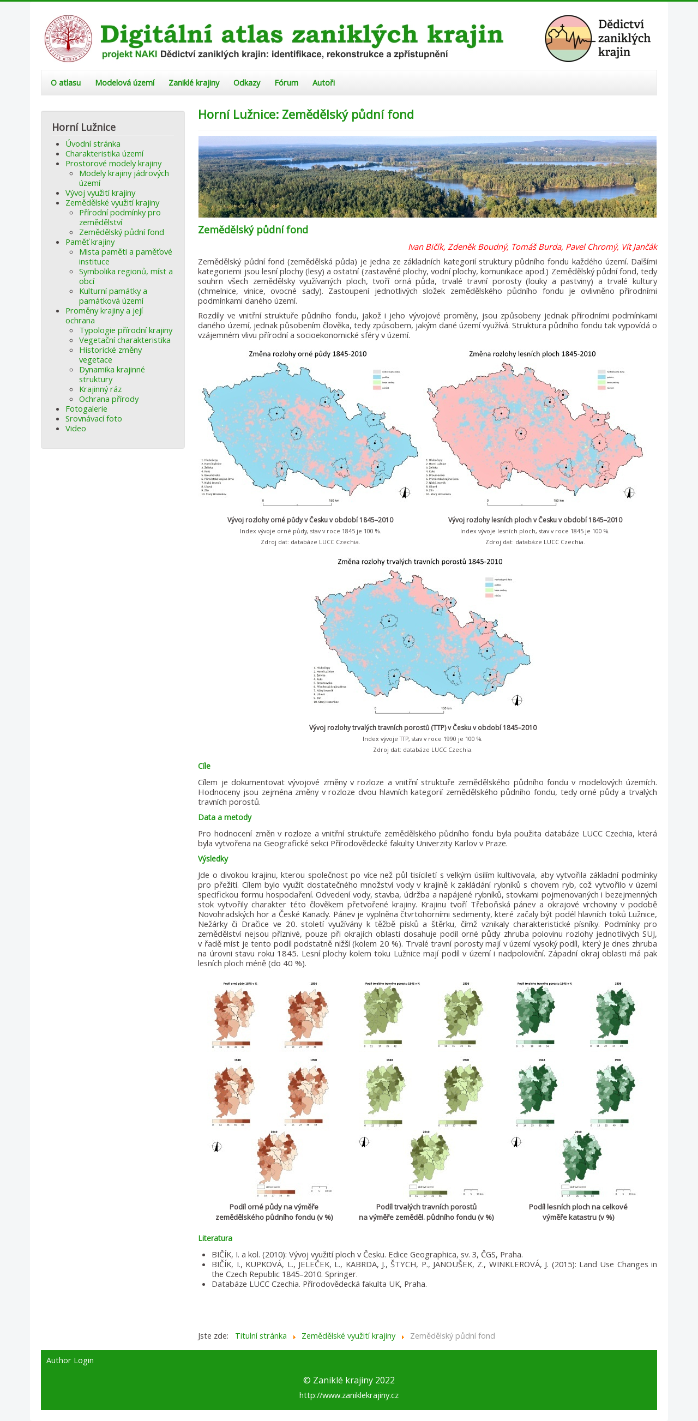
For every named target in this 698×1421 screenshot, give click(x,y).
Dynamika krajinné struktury (112, 374)
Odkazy (246, 82)
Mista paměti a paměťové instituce (125, 256)
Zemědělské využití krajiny (112, 202)
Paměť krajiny (90, 241)
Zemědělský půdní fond (121, 231)
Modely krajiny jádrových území (124, 177)
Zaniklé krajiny (194, 82)
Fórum (286, 82)
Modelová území (124, 82)
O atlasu (66, 82)
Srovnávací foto (93, 418)
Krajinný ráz (100, 388)
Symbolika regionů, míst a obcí (126, 276)
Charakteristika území (104, 153)
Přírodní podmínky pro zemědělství (120, 217)
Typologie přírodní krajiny (125, 329)
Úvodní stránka (93, 143)
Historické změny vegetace (110, 354)
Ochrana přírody (109, 398)
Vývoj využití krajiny (100, 192)
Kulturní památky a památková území (113, 295)
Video (75, 428)
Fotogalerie (86, 408)
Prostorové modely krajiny (113, 163)
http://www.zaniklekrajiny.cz (349, 1394)
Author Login (70, 1360)
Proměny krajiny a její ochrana (104, 315)
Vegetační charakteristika (125, 339)
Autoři (323, 82)
